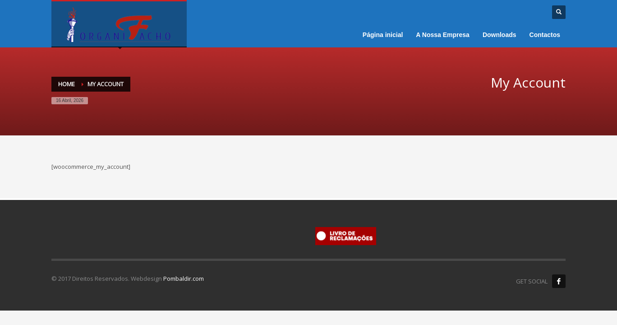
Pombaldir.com (183, 278)
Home (66, 84)
